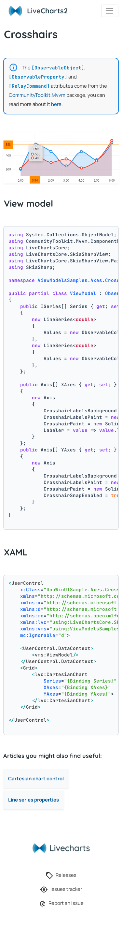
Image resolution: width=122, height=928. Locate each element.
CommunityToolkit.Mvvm (37, 95)
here (56, 104)
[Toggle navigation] (109, 11)
